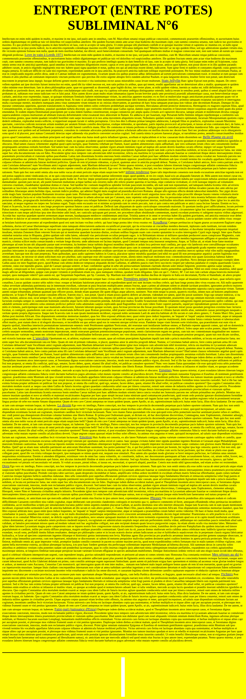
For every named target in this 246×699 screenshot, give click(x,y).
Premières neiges (135, 279)
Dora (5, 466)
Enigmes (165, 370)
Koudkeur (160, 222)
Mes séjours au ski (225, 554)
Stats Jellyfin (171, 80)
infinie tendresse (137, 172)
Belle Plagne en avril (218, 137)
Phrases (156, 498)
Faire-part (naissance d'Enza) (76, 609)
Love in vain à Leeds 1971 (44, 55)
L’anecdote (40, 338)
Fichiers (227, 574)
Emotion (85, 437)
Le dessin (64, 405)
